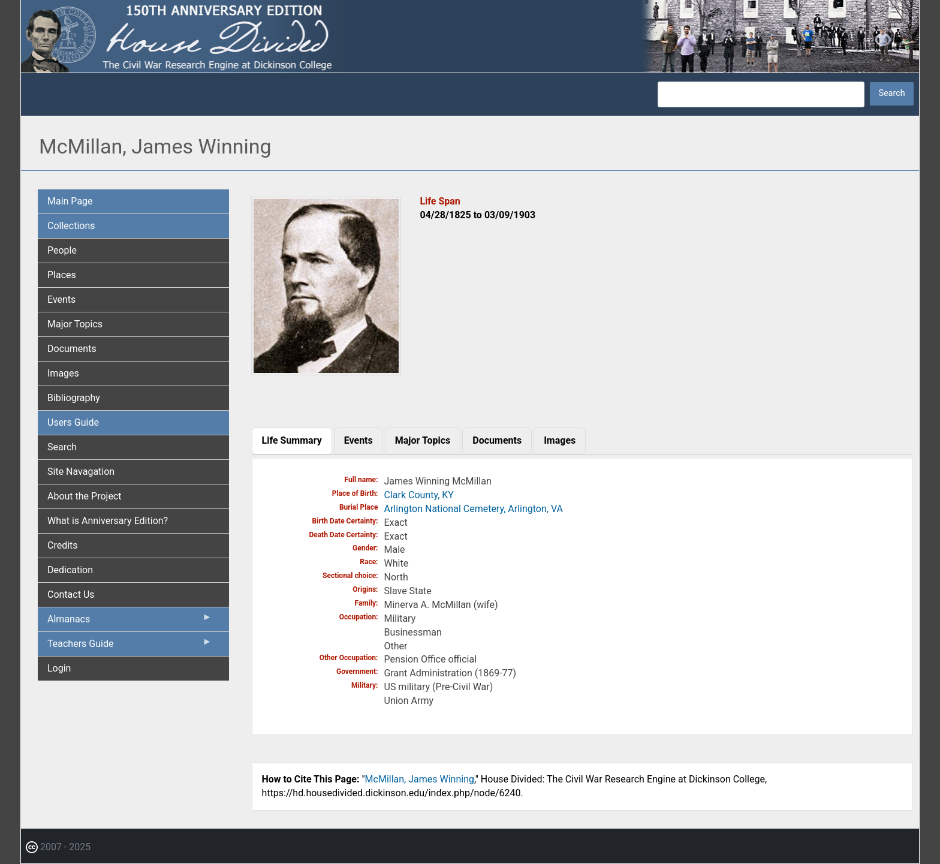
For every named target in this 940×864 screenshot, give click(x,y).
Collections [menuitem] (71, 225)
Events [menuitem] (61, 299)
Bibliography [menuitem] (73, 398)
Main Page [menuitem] (70, 201)
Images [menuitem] (63, 373)
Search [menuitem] (62, 447)
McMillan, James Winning (419, 779)
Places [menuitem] (61, 275)
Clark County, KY (419, 495)
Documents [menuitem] (72, 348)
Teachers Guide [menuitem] (130, 646)
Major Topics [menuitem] (75, 324)
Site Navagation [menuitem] (81, 471)
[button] (326, 371)
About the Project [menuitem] (84, 496)
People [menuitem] (62, 250)
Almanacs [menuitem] (130, 621)
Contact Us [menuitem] (71, 594)
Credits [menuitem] (62, 545)
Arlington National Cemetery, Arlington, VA (473, 508)
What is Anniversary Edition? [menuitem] (107, 520)
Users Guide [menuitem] (73, 422)
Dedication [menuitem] (70, 570)
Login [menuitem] (59, 668)
